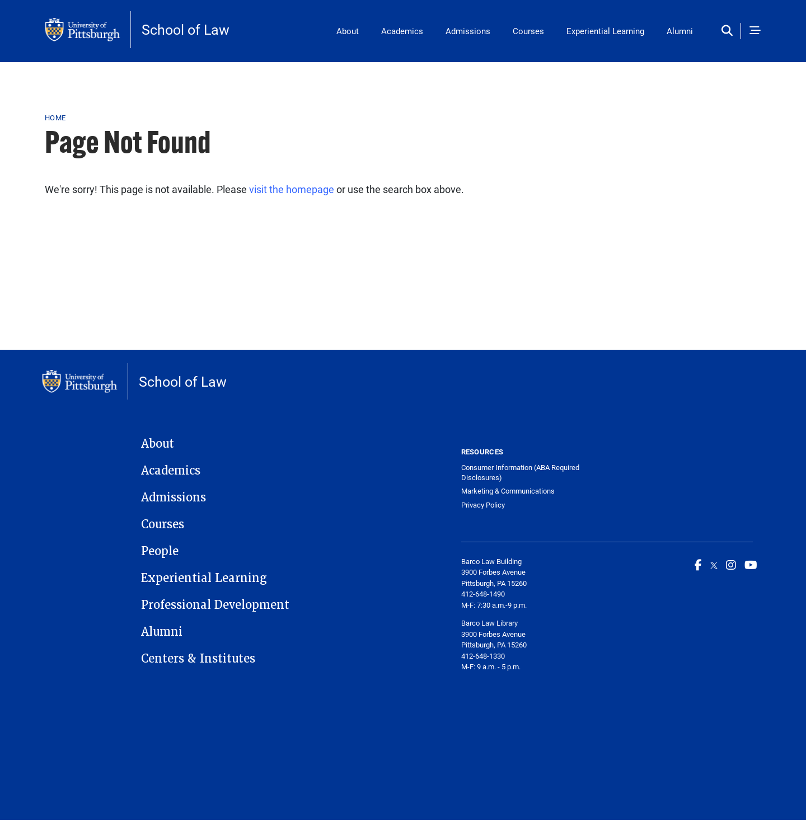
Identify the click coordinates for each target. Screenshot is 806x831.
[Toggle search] (729, 31)
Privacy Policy (483, 505)
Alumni (680, 30)
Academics (402, 30)
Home (55, 117)
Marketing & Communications (508, 491)
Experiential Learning (605, 30)
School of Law (185, 29)
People (160, 551)
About (347, 30)
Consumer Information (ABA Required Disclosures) (520, 472)
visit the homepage (291, 189)
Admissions (468, 30)
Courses (528, 30)
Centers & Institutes (198, 658)
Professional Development (215, 605)
